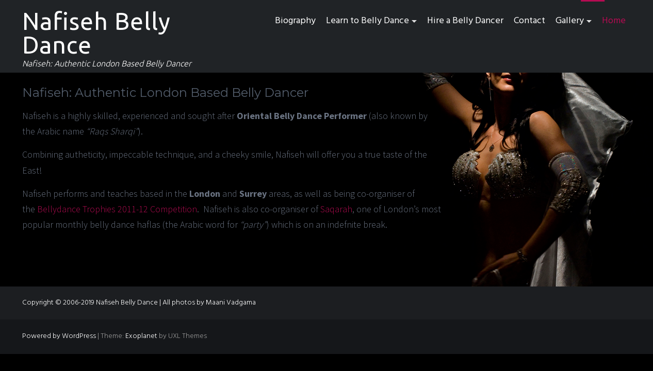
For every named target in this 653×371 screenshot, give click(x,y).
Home (614, 20)
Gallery (570, 20)
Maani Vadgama (231, 303)
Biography (295, 20)
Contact (529, 20)
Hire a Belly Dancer (465, 20)
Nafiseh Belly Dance (96, 33)
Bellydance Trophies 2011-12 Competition (117, 209)
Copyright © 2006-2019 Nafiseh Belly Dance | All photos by (114, 303)
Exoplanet (141, 336)
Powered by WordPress (59, 336)
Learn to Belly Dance (367, 20)
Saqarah (336, 209)
